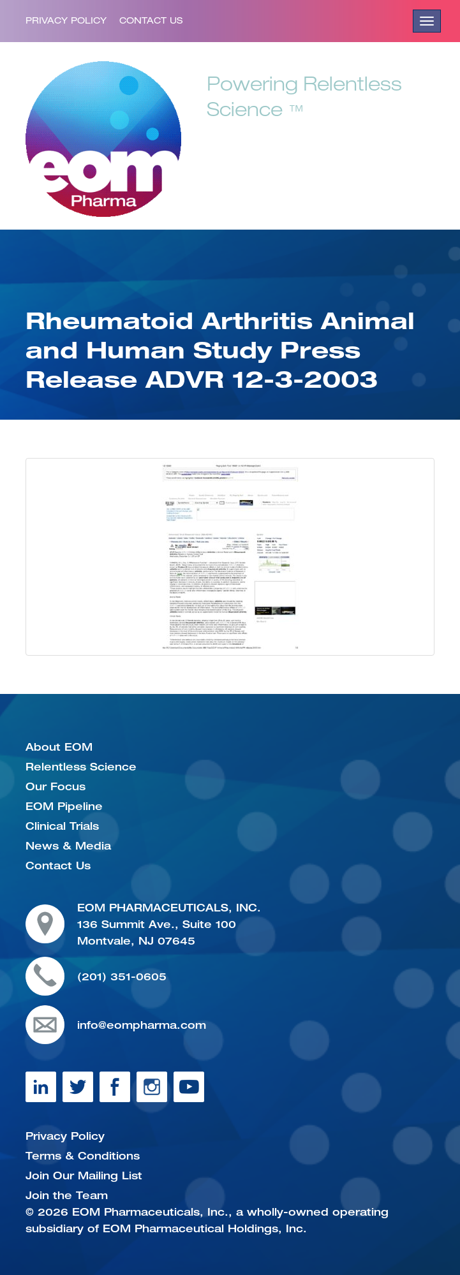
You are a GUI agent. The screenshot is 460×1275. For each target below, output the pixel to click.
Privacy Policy (66, 20)
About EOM (59, 747)
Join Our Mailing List (84, 1175)
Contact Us (150, 20)
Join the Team (67, 1195)
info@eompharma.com (141, 1025)
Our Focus (55, 786)
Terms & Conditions (83, 1155)
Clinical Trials (62, 826)
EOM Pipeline (64, 806)
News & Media (68, 845)
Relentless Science (81, 766)
